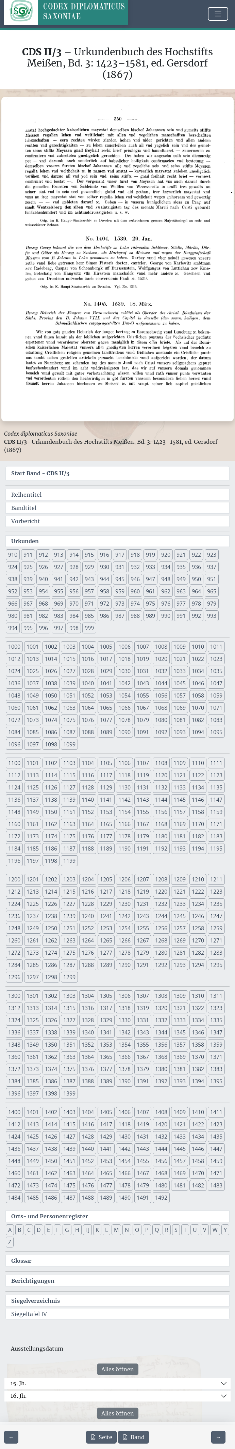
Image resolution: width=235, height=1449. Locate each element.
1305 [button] (106, 995)
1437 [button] (33, 1148)
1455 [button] (143, 1161)
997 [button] (58, 628)
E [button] (48, 1230)
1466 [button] (124, 1173)
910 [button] (12, 554)
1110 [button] (198, 763)
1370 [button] (198, 1057)
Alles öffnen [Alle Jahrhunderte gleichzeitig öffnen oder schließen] (117, 1369)
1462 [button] (51, 1173)
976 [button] (165, 603)
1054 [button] (124, 695)
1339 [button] (69, 1032)
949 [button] (181, 579)
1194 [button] (198, 848)
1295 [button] (216, 965)
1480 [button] (161, 1185)
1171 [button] (216, 824)
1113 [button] (33, 775)
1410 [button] (198, 1112)
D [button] (39, 1230)
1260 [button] (14, 940)
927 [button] (58, 567)
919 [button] (150, 554)
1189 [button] (106, 848)
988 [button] (135, 615)
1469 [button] (179, 1173)
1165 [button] (106, 824)
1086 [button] (51, 732)
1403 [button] (69, 1112)
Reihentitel (26, 494)
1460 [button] (14, 1173)
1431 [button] (143, 1136)
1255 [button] (143, 928)
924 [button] (12, 567)
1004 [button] (88, 646)
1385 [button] (33, 1081)
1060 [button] (14, 707)
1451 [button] (69, 1161)
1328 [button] (88, 1020)
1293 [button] (179, 965)
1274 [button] (51, 952)
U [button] (195, 1230)
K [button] (97, 1230)
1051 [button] (69, 695)
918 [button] (135, 554)
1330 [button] (124, 1020)
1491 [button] (143, 1197)
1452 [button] (88, 1161)
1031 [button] (143, 671)
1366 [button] (124, 1057)
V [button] (204, 1230)
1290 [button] (124, 965)
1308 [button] (161, 995)
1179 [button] (143, 836)
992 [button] (196, 615)
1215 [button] (69, 891)
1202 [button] (51, 879)
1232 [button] (161, 904)
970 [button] (74, 603)
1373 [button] (33, 1069)
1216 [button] (88, 891)
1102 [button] (51, 763)
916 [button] (104, 554)
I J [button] (87, 1230)
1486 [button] (51, 1197)
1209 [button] (179, 879)
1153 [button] (106, 812)
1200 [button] (14, 879)
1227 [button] (69, 904)
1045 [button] (179, 683)
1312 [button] (14, 1008)
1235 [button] (216, 904)
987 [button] (119, 615)
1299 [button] (69, 977)
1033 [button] (179, 671)
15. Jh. (18, 1383)
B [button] (19, 1230)
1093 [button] (179, 732)
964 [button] (196, 591)
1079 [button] (143, 720)
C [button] (29, 1230)
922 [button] (196, 554)
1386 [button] (51, 1081)
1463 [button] (69, 1173)
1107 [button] (143, 763)
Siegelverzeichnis (35, 1300)
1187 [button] (69, 848)
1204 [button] (88, 879)
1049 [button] (33, 695)
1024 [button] (14, 671)
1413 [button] (33, 1124)
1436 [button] (14, 1148)
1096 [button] (14, 744)
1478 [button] (124, 1185)
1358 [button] (198, 1044)
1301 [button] (33, 995)
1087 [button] (69, 732)
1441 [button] (106, 1148)
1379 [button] (143, 1069)
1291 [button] (143, 965)
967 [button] (28, 603)
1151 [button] (69, 812)
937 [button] (211, 567)
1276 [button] (88, 952)
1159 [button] (216, 812)
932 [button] (135, 567)
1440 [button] (88, 1148)
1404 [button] (88, 1112)
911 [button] (28, 554)
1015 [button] (69, 659)
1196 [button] (14, 860)
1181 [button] (179, 836)
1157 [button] (179, 812)
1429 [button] (106, 1136)
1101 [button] (33, 763)
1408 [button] (161, 1112)
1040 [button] (88, 683)
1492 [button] (161, 1197)
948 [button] (165, 579)
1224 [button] (14, 904)
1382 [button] (198, 1069)
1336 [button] (14, 1032)
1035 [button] (216, 671)
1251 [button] (69, 928)
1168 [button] (161, 824)
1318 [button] (124, 1008)
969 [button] (58, 603)
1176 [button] (88, 836)
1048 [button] (14, 695)
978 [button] (196, 603)
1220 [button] (161, 891)
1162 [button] (51, 824)
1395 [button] (216, 1081)
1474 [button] (51, 1185)
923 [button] (211, 554)
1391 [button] (143, 1081)
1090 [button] (124, 732)
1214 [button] (51, 891)
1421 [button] (179, 1124)
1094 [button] (198, 732)
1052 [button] (88, 695)
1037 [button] (33, 683)
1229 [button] (106, 904)
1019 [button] (143, 659)
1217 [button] (106, 891)
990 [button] (165, 615)
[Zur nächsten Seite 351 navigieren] (218, 1437)
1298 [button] (51, 977)
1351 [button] (69, 1044)
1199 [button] (69, 860)
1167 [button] (143, 824)
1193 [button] (179, 848)
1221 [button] (179, 891)
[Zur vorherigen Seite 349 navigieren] (11, 1437)
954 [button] (43, 591)
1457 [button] (179, 1161)
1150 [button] (51, 812)
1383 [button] (216, 1069)
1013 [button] (33, 659)
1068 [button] (161, 707)
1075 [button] (69, 720)
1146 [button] (198, 799)
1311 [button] (216, 995)
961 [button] (150, 591)
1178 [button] (124, 836)
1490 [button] (124, 1197)
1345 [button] (179, 1032)
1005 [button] (106, 646)
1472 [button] (14, 1185)
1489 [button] (106, 1197)
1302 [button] (51, 995)
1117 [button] (106, 775)
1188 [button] (88, 848)
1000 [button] (14, 646)
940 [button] (43, 579)
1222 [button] (198, 891)
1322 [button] (198, 1008)
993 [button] (211, 615)
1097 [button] (33, 744)
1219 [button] (143, 891)
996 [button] (43, 628)
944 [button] (104, 579)
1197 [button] (33, 860)
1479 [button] (143, 1185)
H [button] (77, 1230)
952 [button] (12, 591)
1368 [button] (161, 1057)
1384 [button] (14, 1081)
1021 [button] (179, 659)
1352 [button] (88, 1044)
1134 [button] (198, 787)
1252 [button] (88, 928)
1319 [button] (143, 1008)
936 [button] (196, 567)
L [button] (106, 1230)
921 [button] (181, 554)
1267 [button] (143, 940)
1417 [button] (106, 1124)
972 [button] (104, 603)
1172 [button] (14, 836)
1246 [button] (198, 916)
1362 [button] (51, 1057)
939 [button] (28, 579)
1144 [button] (161, 799)
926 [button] (43, 567)
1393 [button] (179, 1081)
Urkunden (25, 541)
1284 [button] (14, 965)
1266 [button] (124, 940)
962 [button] (165, 591)
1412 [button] (14, 1124)
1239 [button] (69, 916)
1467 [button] (143, 1173)
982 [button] (43, 615)
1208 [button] (161, 879)
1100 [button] (14, 763)
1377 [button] (106, 1069)
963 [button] (181, 591)
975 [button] (150, 603)
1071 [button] (216, 707)
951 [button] (211, 579)
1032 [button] (161, 671)
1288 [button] (88, 965)
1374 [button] (51, 1069)
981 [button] (28, 615)
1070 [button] (198, 707)
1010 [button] (198, 646)
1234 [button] (198, 904)
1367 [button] (143, 1057)
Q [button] (157, 1230)
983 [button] (58, 615)
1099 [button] (69, 744)
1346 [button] (198, 1032)
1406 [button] (124, 1112)
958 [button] (104, 591)
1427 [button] (69, 1136)
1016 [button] (88, 659)
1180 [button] (161, 836)
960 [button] (135, 591)
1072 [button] (14, 720)
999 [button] (89, 628)
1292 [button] (161, 965)
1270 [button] (198, 940)
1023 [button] (216, 659)
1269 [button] (179, 940)
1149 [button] (33, 812)
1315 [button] (69, 1008)
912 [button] (43, 554)
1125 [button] (33, 787)
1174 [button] (51, 836)
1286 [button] (51, 965)
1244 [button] (161, 916)
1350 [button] (51, 1044)
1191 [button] (143, 848)
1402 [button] (51, 1112)
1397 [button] (33, 1093)
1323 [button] (216, 1008)
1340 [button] (88, 1032)
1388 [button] (88, 1081)
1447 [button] (216, 1148)
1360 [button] (14, 1057)
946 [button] (135, 579)
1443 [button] (143, 1148)
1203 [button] (69, 879)
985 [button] (89, 615)
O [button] (137, 1230)
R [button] (166, 1230)
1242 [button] (124, 916)
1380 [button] (161, 1069)
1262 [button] (51, 940)
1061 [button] (33, 707)
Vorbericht (25, 521)
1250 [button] (51, 928)
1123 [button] (216, 775)
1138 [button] (51, 799)
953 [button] (28, 591)
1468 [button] (161, 1173)
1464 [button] (88, 1173)
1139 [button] (69, 799)
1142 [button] (124, 799)
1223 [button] (216, 891)
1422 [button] (198, 1124)
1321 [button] (179, 1008)
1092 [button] (161, 732)
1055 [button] (143, 695)
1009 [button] (179, 646)
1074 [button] (51, 720)
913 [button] (58, 554)
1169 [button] (179, 824)
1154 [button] (124, 812)
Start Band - (40, 473)
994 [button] (12, 628)
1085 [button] (33, 732)
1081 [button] (179, 720)
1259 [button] (216, 928)
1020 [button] (161, 659)
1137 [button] (33, 799)
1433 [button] (179, 1136)
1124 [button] (14, 787)
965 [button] (211, 591)
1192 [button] (161, 848)
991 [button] (181, 615)
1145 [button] (179, 799)
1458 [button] (198, 1161)
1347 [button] (216, 1032)
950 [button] (196, 579)
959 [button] (119, 591)
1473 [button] (33, 1185)
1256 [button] (161, 928)
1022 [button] (198, 659)
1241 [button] (106, 916)
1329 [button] (106, 1020)
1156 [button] (161, 812)
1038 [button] (51, 683)
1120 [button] (161, 775)
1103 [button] (69, 763)
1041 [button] (106, 683)
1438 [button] (51, 1148)
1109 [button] (179, 763)
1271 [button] (216, 940)
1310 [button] (198, 995)
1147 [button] (216, 799)
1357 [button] (179, 1044)
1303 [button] (69, 995)
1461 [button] (33, 1173)
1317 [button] (106, 1008)
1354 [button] (124, 1044)
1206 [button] (124, 879)
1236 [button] (14, 916)
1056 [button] (161, 695)
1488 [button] (88, 1197)
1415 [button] (69, 1124)
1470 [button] (198, 1173)
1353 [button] (106, 1044)
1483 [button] (216, 1185)
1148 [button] (14, 812)
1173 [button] (33, 836)
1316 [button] (88, 1008)
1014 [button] (51, 659)
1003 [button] (69, 646)
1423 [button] (216, 1124)
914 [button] (74, 554)
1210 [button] (198, 879)
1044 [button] (161, 683)
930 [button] (104, 567)
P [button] (147, 1230)
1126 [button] (51, 787)
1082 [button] (198, 720)
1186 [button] (51, 848)
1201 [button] (33, 879)
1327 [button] (69, 1020)
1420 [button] (161, 1124)
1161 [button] (33, 824)
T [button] (185, 1230)
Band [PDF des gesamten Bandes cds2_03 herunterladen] (133, 1437)
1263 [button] (69, 940)
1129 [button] (106, 787)
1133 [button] (179, 787)
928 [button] (74, 567)
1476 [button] (88, 1185)
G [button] (67, 1230)
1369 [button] (179, 1057)
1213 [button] (33, 891)
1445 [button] (179, 1148)
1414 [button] (51, 1124)
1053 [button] (106, 695)
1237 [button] (33, 916)
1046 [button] (198, 683)
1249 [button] (33, 928)
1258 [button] (198, 928)
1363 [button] (69, 1057)
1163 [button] (69, 824)
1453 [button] (106, 1161)
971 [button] (89, 603)
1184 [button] (14, 848)
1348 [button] (14, 1044)
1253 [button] (106, 928)
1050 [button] (51, 695)
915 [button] (89, 554)
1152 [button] (88, 812)
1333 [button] (179, 1020)
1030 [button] (124, 671)
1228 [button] (88, 904)
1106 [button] (124, 763)
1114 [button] (51, 775)
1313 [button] (33, 1008)
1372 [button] (14, 1069)
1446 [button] (198, 1148)
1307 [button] (143, 995)
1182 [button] (198, 836)
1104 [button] (88, 763)
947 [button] (150, 579)
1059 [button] (216, 695)
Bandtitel (23, 507)
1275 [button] (69, 952)
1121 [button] (179, 775)
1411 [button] (216, 1112)
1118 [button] (124, 775)
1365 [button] (106, 1057)
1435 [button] (216, 1136)
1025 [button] (33, 671)
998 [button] (74, 628)
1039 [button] (69, 683)
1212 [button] (14, 891)
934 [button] (165, 567)
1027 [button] (69, 671)
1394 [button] (198, 1081)
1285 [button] (33, 965)
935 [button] (181, 567)
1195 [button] (216, 848)
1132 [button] (161, 787)
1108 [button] (161, 763)
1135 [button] (216, 787)
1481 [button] (179, 1185)
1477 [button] (106, 1185)
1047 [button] (216, 683)
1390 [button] (124, 1081)
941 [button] (58, 579)
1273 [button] (33, 952)
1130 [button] (124, 787)
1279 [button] (143, 952)
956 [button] (74, 591)
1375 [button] (69, 1069)
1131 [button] (143, 787)
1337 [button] (33, 1032)
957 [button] (89, 591)
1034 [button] (198, 671)
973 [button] (119, 603)
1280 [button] (161, 952)
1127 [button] (69, 787)
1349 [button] (33, 1044)
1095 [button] (216, 732)
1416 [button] (88, 1124)
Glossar (21, 1260)
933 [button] (150, 567)
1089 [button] (106, 732)
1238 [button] (51, 916)
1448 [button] (14, 1161)
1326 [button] (51, 1020)
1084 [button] (14, 732)
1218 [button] (124, 891)
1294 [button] (198, 965)
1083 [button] (216, 720)
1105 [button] (106, 763)
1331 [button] (143, 1020)
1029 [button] (106, 671)
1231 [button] (143, 904)
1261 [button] (33, 940)
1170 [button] (198, 824)
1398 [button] (51, 1093)
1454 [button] (124, 1161)
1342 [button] (124, 1032)
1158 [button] (198, 812)
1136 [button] (14, 799)
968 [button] (43, 603)
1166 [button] (124, 824)
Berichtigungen (32, 1280)
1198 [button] (51, 860)
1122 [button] (198, 775)
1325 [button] (33, 1020)
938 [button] (12, 579)
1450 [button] (51, 1161)
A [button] (10, 1230)
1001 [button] (33, 646)
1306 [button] (124, 995)
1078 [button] (124, 720)
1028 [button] (88, 671)
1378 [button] (124, 1069)
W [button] (215, 1230)
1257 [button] (179, 928)
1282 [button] (198, 952)
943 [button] (89, 579)
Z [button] (9, 1242)
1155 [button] (143, 812)
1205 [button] (106, 879)
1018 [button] (124, 659)
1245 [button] (179, 916)
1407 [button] (143, 1112)
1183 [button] (216, 836)
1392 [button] (161, 1081)
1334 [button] (198, 1020)
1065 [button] (106, 707)
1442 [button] (124, 1148)
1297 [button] (33, 977)
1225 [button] (33, 904)
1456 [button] (161, 1161)
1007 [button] (143, 646)
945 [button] (119, 579)
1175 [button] (69, 836)
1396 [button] (14, 1093)
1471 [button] (216, 1173)
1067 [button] (143, 707)
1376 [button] (88, 1069)
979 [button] (211, 603)
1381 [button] (179, 1069)
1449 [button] (33, 1161)
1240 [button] (88, 916)
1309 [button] (179, 995)
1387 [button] (69, 1081)
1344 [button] (161, 1032)
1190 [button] (124, 848)
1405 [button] (106, 1112)
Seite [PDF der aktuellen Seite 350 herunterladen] (101, 1437)
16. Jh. (19, 1395)
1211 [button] (216, 879)
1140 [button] (88, 799)
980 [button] (12, 615)
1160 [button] (14, 824)
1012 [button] (14, 659)
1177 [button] (106, 836)
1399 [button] (69, 1093)
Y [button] (225, 1230)
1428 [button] (88, 1136)
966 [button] (12, 603)
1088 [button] (88, 732)
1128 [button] (88, 787)
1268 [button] (161, 940)
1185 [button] (33, 848)
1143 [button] (143, 799)
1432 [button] (161, 1136)
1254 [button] (124, 928)
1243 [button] (143, 916)
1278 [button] (124, 952)
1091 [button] (143, 732)
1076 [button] (88, 720)
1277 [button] (106, 952)
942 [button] (74, 579)
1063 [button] (69, 707)
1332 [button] (161, 1020)
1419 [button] (143, 1124)
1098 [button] (51, 744)
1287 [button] (69, 965)
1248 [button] (14, 928)
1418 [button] (124, 1124)
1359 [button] (216, 1044)
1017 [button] (106, 659)
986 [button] (104, 615)
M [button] (116, 1230)
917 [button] (119, 554)
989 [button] (150, 615)
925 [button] (28, 567)
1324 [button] (14, 1020)
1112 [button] (14, 775)
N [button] (127, 1230)
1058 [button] (198, 695)
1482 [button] (198, 1185)
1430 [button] (124, 1136)
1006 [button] (124, 646)
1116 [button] (88, 775)
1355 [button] (143, 1044)
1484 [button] (14, 1197)
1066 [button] (124, 707)
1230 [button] (124, 904)
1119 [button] (143, 775)
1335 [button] (216, 1020)
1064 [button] (88, 707)
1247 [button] (216, 916)
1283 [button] (216, 952)
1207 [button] (143, 879)
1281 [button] (179, 952)
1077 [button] (106, 720)
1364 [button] (88, 1057)
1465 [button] (106, 1173)
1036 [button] (14, 683)
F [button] (57, 1230)
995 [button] (28, 628)
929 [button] (89, 567)
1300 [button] (14, 995)
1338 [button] (51, 1032)
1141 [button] (106, 799)
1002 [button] (51, 646)
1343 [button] (143, 1032)
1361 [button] (33, 1057)
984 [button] (74, 615)
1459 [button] (216, 1161)
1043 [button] (143, 683)
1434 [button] (198, 1136)
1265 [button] (106, 940)
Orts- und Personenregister (49, 1216)
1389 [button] (106, 1081)
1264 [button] (88, 940)
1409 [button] (179, 1112)
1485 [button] (33, 1197)
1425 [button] (33, 1136)
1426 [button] (51, 1136)
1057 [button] (179, 695)
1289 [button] (106, 965)
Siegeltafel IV (29, 1314)
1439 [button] (69, 1148)
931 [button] (119, 567)
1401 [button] (33, 1112)
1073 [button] (33, 720)
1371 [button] (216, 1057)
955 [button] (58, 591)
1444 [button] (161, 1148)
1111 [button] (216, 763)
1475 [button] (69, 1185)
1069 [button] (179, 707)
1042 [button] (124, 683)
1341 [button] (106, 1032)
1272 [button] (14, 952)
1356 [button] (161, 1044)
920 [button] (165, 554)
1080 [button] (161, 720)
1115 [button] (69, 775)
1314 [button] (51, 1008)
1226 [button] (51, 904)
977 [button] (181, 603)
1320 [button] (161, 1008)
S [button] (176, 1230)
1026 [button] (51, 671)
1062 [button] (51, 707)
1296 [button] (14, 977)
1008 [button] (161, 646)
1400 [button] (14, 1112)
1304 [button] (88, 995)
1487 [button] (69, 1197)
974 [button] (135, 603)
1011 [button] (216, 646)
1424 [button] (14, 1136)
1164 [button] (88, 824)
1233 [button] (179, 904)
